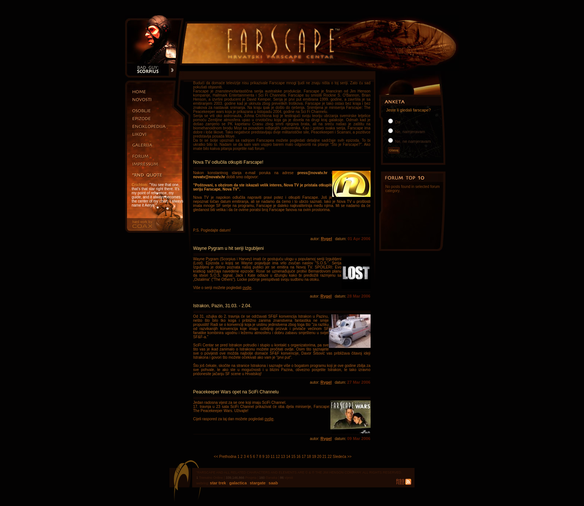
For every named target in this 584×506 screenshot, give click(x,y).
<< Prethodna (225, 457)
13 (283, 457)
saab (272, 483)
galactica (237, 483)
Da (397, 122)
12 (278, 457)
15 (293, 457)
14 (288, 457)
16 (298, 457)
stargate (257, 483)
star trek (218, 483)
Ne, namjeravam (409, 131)
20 (319, 457)
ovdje (246, 288)
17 (304, 457)
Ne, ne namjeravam (412, 141)
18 (309, 457)
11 (272, 457)
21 (325, 457)
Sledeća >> (342, 457)
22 (329, 457)
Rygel (326, 238)
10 (268, 457)
